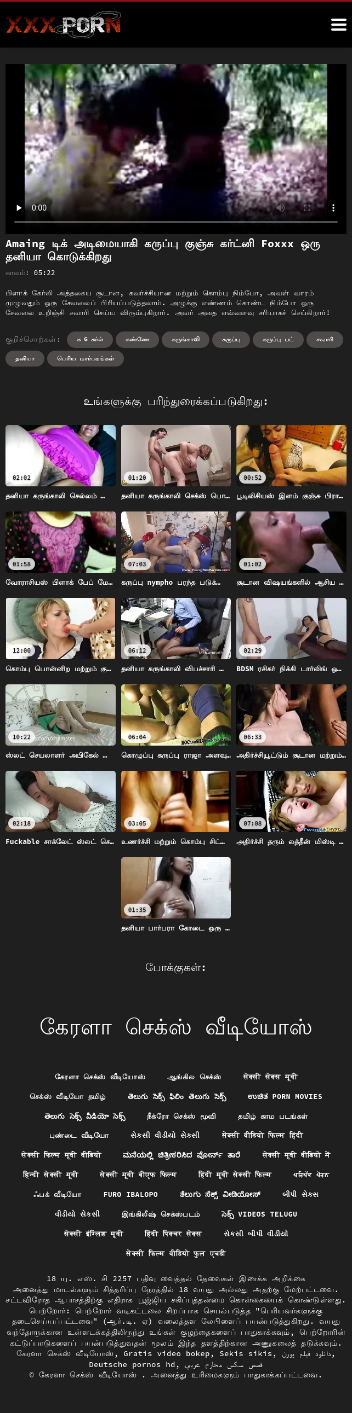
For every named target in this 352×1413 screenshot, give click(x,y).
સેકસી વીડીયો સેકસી (163, 1137)
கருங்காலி (186, 339)
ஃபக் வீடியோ (218, 1197)
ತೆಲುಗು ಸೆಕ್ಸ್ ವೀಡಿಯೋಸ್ (111, 1218)
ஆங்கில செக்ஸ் (196, 1077)
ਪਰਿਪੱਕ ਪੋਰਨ (150, 1197)
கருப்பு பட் (278, 339)
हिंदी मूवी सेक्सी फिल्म (69, 1197)
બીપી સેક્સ (194, 1218)
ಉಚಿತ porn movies (291, 1097)
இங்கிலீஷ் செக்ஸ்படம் (82, 1238)
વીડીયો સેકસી (259, 1218)
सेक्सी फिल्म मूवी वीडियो (103, 1157)
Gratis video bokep (166, 1358)
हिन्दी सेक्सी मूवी (171, 1178)
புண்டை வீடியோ (73, 1137)
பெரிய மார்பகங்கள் (85, 358)
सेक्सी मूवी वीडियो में (82, 1178)
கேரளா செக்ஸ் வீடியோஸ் (96, 1077)
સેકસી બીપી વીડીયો (152, 1258)
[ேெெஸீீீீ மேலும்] (339, 25)
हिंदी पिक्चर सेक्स (66, 1258)
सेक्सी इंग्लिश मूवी (280, 1238)
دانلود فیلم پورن (306, 1358)
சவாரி (324, 339)
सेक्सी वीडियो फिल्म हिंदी (266, 1137)
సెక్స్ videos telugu (186, 1238)
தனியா (25, 358)
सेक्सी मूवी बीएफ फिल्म (266, 1178)
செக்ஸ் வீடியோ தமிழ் (62, 1097)
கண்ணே (137, 339)
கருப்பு (231, 339)
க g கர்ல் (90, 339)
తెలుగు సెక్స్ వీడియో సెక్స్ (79, 1117)
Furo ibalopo (294, 1197)
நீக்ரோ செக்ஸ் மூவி (181, 1117)
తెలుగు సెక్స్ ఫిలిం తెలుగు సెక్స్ (178, 1097)
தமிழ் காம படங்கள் (278, 1117)
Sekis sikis (245, 1358)
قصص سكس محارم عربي (224, 1369)
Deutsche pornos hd (132, 1369)
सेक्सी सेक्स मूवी (276, 1077)
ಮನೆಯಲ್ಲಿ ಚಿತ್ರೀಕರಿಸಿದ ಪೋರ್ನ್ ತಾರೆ (230, 1157)
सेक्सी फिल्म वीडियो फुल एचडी (263, 1258)
